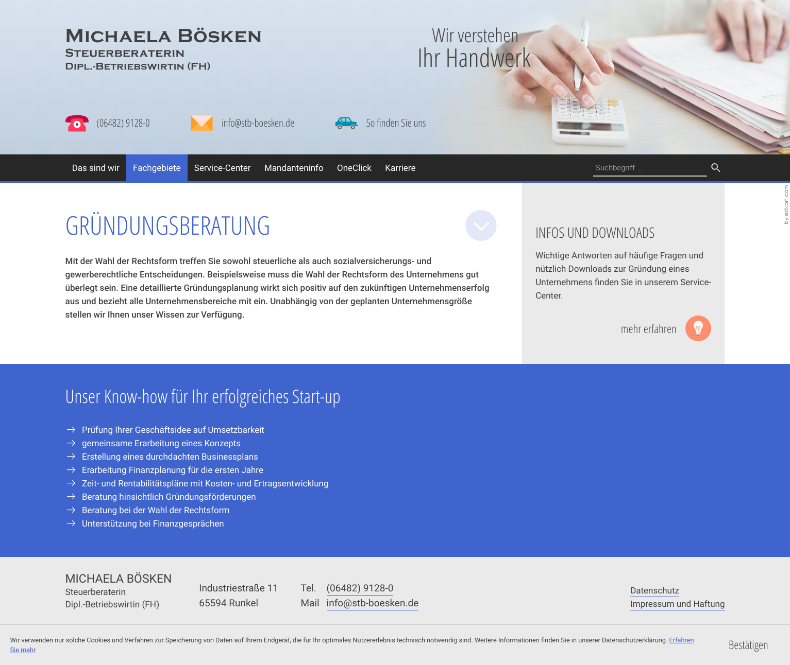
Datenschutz (654, 590)
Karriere (400, 167)
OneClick (354, 167)
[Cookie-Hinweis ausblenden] (748, 645)
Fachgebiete (156, 167)
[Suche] (650, 168)
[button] (107, 123)
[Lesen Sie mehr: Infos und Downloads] (666, 329)
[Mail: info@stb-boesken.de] (242, 125)
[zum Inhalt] (481, 225)
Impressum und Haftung (677, 603)
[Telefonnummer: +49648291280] (360, 588)
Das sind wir (96, 167)
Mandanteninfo (294, 167)
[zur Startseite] (163, 49)
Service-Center (222, 167)
